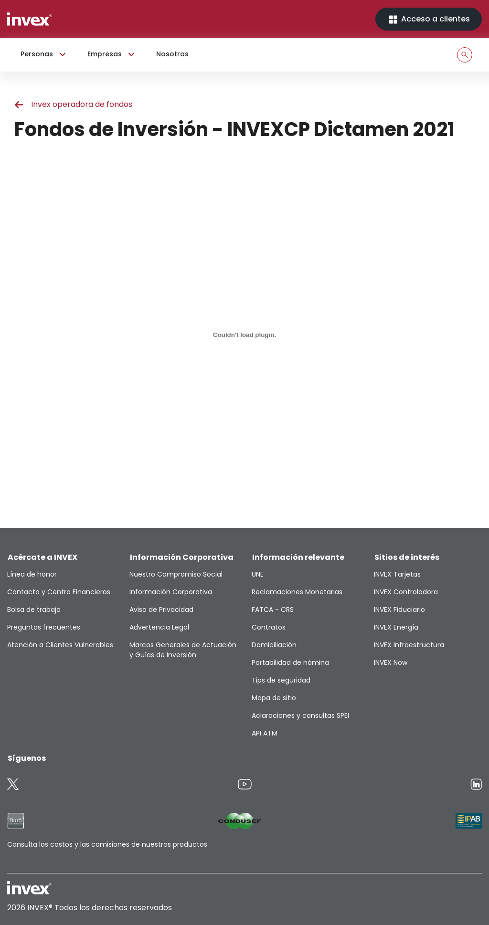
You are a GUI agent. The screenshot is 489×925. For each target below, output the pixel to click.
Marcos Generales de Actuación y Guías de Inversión (182, 650)
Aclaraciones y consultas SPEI (300, 715)
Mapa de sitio (274, 698)
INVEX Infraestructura (409, 645)
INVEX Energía (396, 627)
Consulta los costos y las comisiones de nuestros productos (107, 844)
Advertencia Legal (159, 627)
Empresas (112, 54)
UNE (258, 574)
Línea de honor (32, 574)
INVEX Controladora (406, 592)
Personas (44, 54)
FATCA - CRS (273, 609)
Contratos (269, 627)
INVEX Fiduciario (399, 609)
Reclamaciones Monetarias (297, 592)
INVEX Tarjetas (397, 574)
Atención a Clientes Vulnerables (60, 645)
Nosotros (172, 54)
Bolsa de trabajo (34, 609)
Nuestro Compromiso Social (176, 574)
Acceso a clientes (428, 19)
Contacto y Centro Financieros (58, 592)
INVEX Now (390, 662)
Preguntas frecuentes (43, 627)
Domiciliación (274, 645)
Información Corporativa (170, 592)
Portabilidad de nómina (290, 662)
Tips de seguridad (281, 680)
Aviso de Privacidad (161, 609)
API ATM (264, 733)
